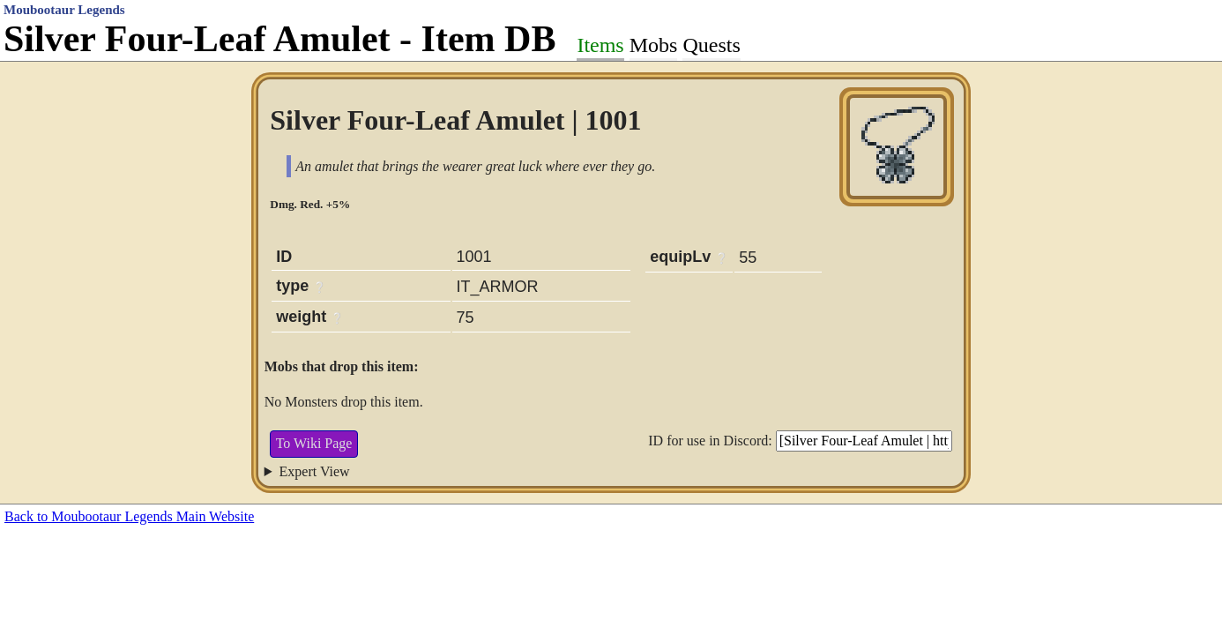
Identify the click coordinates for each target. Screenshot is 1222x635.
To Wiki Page (314, 443)
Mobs (654, 45)
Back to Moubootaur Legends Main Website (129, 516)
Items (600, 45)
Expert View (314, 471)
